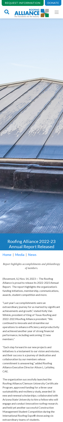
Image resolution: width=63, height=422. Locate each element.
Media (19, 255)
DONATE (53, 2)
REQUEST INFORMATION (22, 2)
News (32, 255)
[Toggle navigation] (56, 12)
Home (7, 255)
